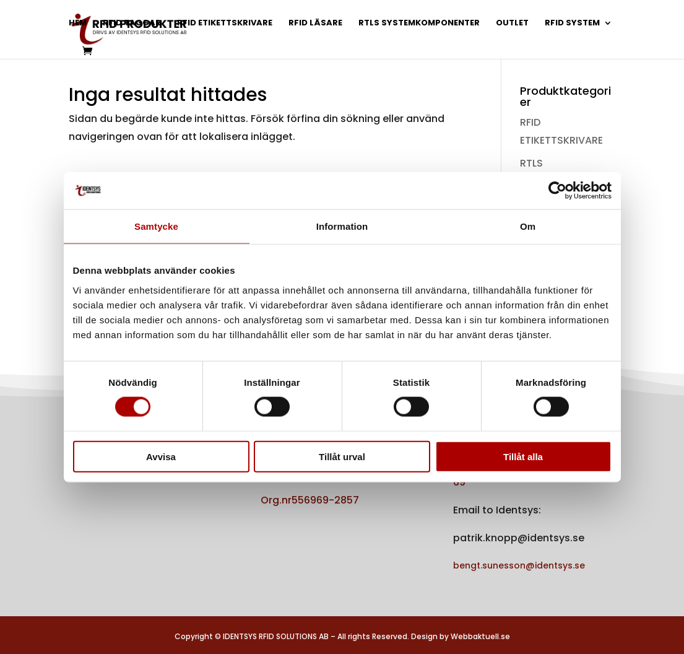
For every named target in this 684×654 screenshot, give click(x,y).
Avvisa (161, 456)
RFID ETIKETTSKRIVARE (224, 23)
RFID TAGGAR (132, 23)
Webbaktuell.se (480, 636)
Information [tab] (342, 226)
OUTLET (512, 23)
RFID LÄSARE (315, 23)
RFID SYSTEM (572, 23)
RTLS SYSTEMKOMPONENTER (419, 23)
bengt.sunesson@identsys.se (519, 565)
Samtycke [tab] (156, 226)
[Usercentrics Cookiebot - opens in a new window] (557, 190)
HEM (78, 23)
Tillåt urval (342, 456)
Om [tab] (527, 226)
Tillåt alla (523, 456)
